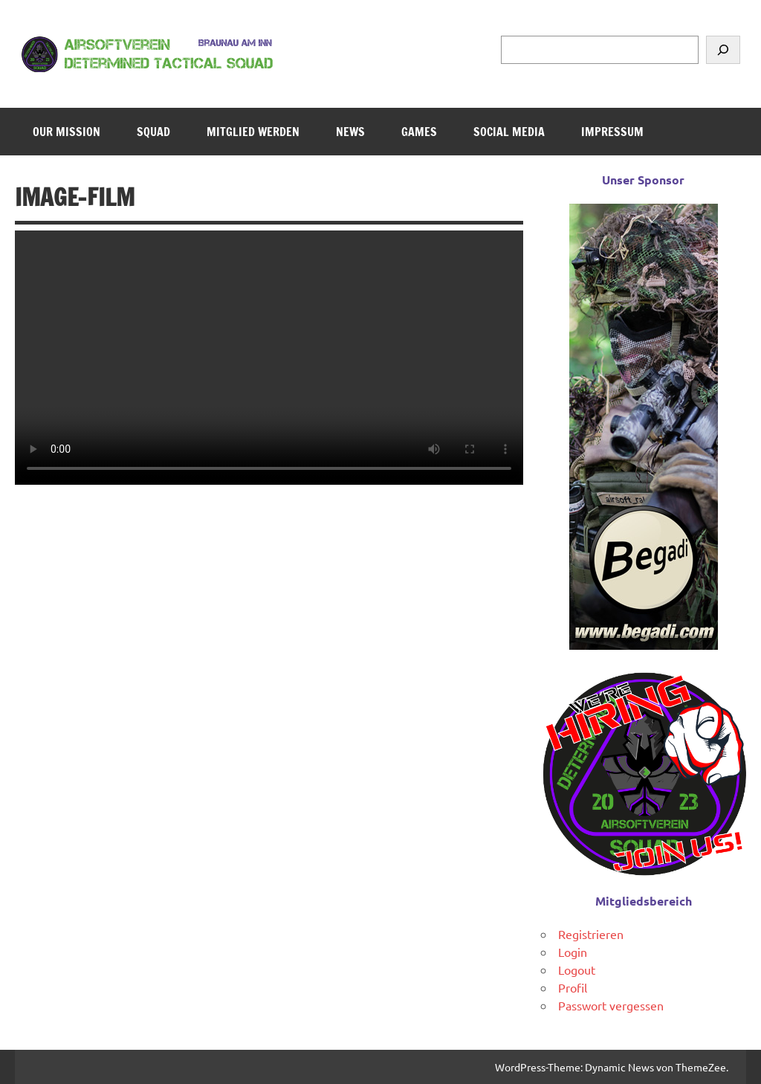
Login (572, 951)
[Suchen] (723, 50)
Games (419, 131)
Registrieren (591, 933)
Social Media (509, 131)
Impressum (612, 131)
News (350, 131)
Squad (153, 131)
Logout (576, 969)
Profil (572, 987)
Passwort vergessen (611, 1005)
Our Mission (66, 131)
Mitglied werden (253, 131)
